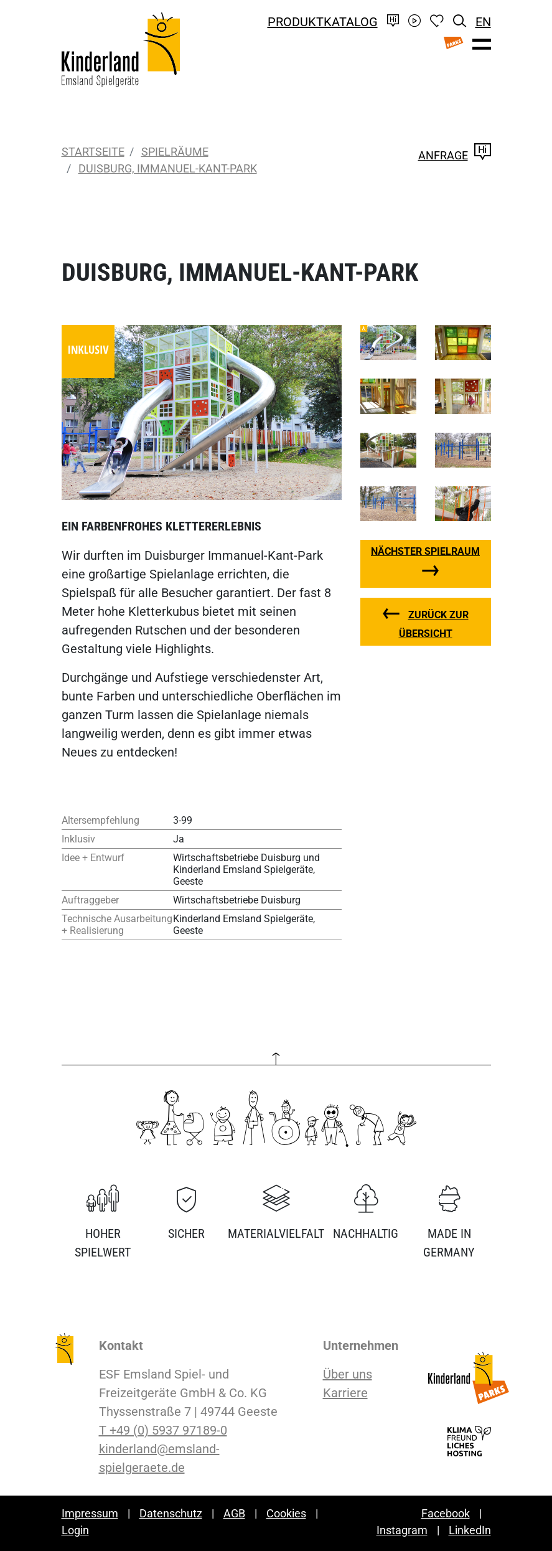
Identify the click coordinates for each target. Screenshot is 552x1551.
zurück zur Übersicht (434, 624)
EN (483, 21)
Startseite (93, 151)
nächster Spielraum (425, 551)
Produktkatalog (323, 21)
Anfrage (454, 155)
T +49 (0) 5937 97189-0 (163, 1430)
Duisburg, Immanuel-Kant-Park (167, 168)
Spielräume (174, 151)
